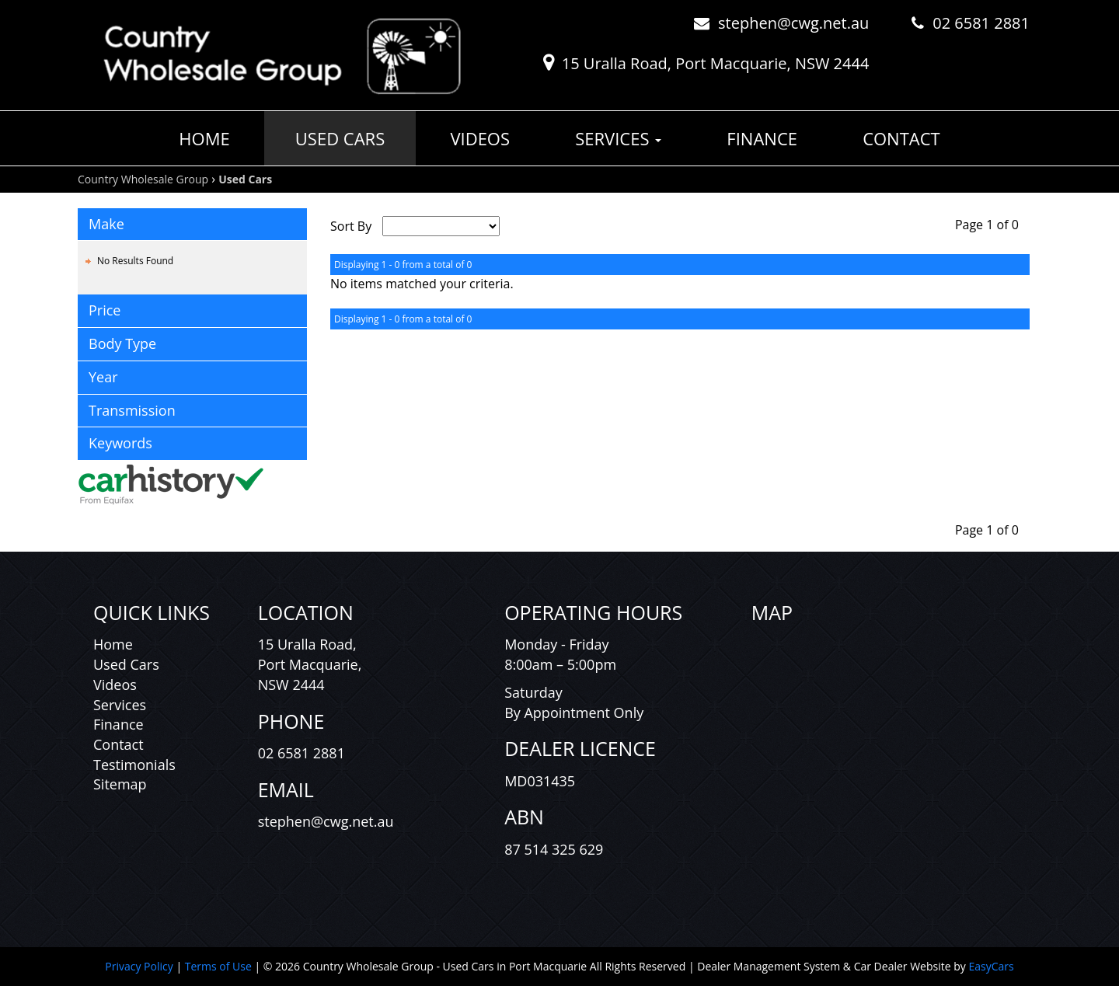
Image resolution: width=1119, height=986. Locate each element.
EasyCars (990, 966)
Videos (480, 138)
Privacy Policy (140, 966)
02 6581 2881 (981, 22)
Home (204, 138)
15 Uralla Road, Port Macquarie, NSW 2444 (716, 63)
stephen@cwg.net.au (793, 22)
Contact (901, 138)
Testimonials (134, 764)
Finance (762, 138)
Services (618, 138)
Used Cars (340, 138)
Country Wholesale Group (143, 179)
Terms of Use (220, 966)
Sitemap (120, 784)
